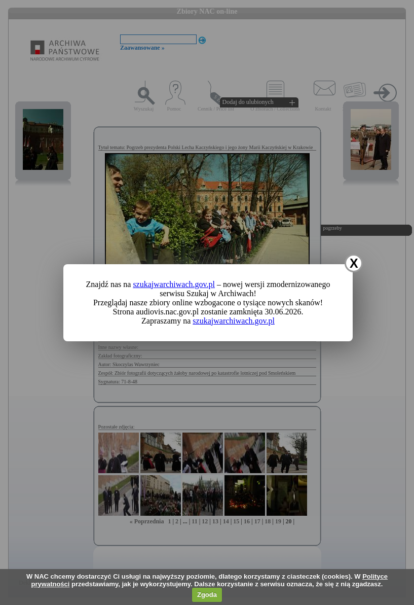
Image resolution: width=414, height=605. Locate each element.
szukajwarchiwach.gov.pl (174, 284)
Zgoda (207, 594)
